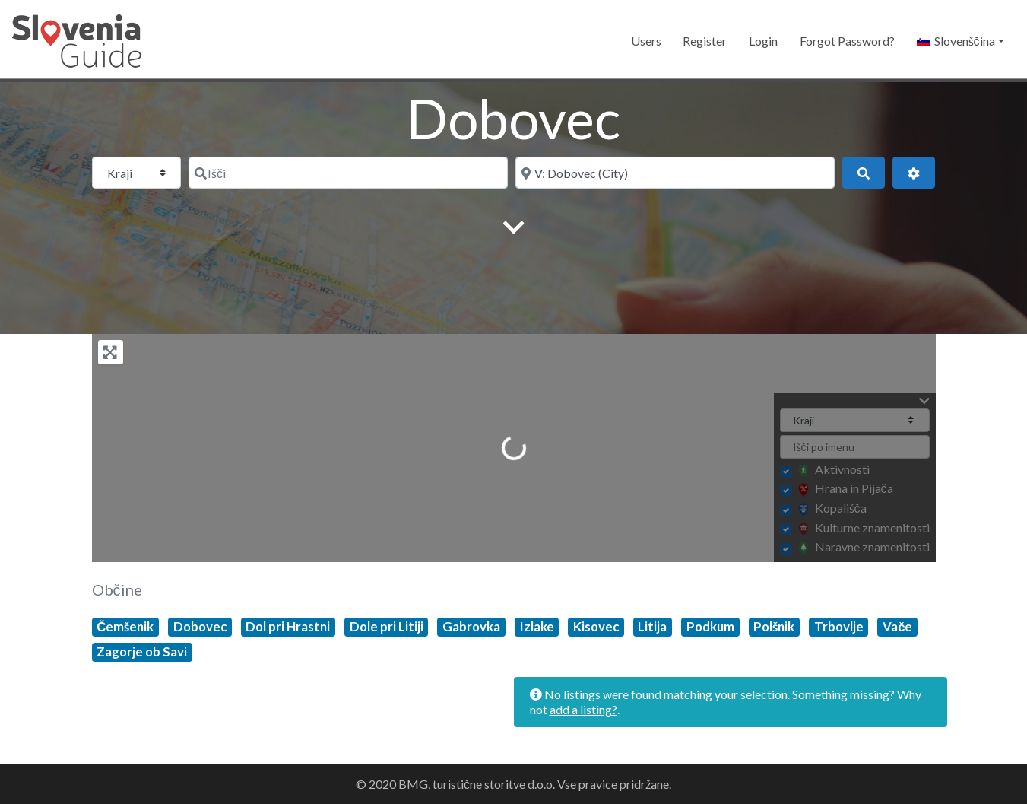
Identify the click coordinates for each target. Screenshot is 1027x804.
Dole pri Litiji (386, 626)
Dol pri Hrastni (288, 626)
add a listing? (583, 709)
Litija (652, 626)
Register (705, 40)
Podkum (710, 626)
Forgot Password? (847, 40)
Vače (897, 626)
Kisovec (596, 626)
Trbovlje (839, 626)
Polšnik (773, 626)
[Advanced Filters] (913, 173)
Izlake (537, 626)
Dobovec (200, 626)
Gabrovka (471, 626)
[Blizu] (675, 173)
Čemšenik (125, 626)
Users (646, 40)
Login (763, 40)
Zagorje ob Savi (142, 651)
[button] (960, 41)
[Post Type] (136, 173)
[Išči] (348, 173)
